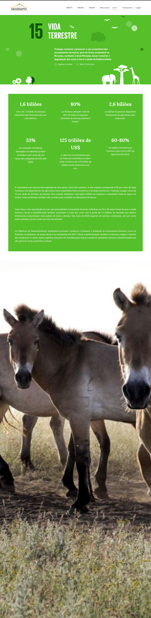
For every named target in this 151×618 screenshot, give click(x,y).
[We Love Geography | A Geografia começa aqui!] (19, 7)
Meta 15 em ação (85, 64)
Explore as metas (63, 64)
